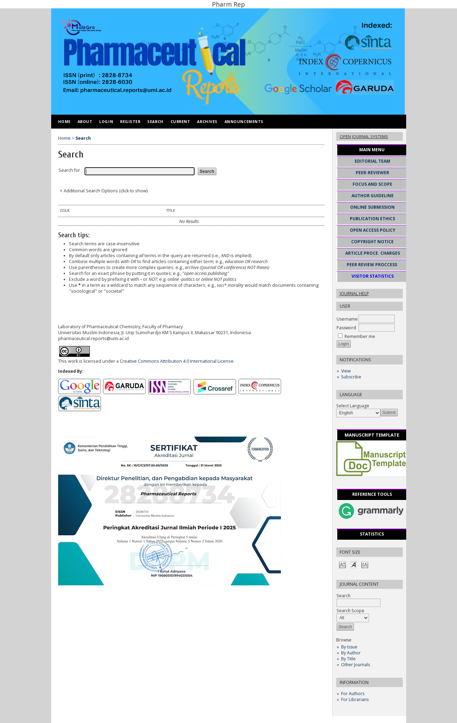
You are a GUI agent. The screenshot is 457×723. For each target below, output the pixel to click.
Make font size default (353, 564)
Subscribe (351, 377)
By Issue (349, 647)
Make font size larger (364, 564)
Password (346, 328)
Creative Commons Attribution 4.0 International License (177, 361)
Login (106, 121)
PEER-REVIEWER (372, 173)
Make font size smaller (342, 564)
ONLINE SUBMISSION (372, 207)
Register (130, 121)
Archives (207, 121)
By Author (351, 653)
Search (155, 121)
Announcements (243, 121)
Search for (69, 170)
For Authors (352, 694)
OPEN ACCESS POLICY (372, 230)
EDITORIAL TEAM (372, 161)
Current (180, 121)
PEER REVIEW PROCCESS (372, 265)
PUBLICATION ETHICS (372, 219)
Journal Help (354, 294)
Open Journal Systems (364, 136)
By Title (348, 659)
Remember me (360, 336)
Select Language (352, 406)
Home (64, 121)
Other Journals (355, 665)
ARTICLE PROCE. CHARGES (372, 253)
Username (347, 319)
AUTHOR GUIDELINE (373, 196)
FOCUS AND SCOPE (372, 184)
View (345, 371)
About (85, 121)
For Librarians (355, 699)
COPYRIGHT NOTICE (372, 242)
